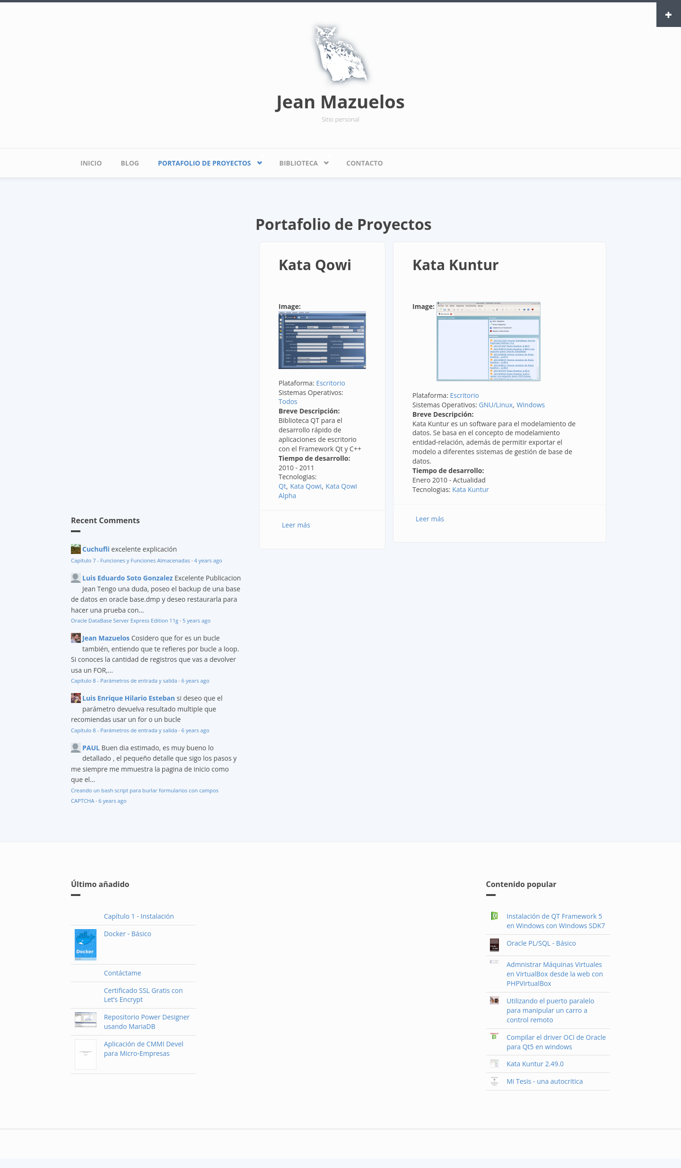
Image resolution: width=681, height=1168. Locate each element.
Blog (130, 162)
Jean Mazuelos (340, 101)
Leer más (296, 524)
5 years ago (196, 620)
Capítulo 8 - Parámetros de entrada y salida (124, 680)
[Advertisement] (142, 348)
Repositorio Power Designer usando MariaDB (147, 1021)
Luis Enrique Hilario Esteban (128, 698)
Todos (288, 401)
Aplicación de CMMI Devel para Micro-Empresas (143, 1048)
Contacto (364, 162)
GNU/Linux (496, 404)
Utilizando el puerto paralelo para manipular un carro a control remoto (550, 1010)
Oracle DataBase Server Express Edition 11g (124, 620)
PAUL (91, 747)
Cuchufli (96, 548)
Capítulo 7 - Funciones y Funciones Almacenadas (130, 560)
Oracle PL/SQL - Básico (541, 943)
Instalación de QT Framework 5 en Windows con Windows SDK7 (555, 921)
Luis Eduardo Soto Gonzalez (127, 577)
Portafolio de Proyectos (206, 160)
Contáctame (122, 972)
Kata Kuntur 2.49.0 (535, 1063)
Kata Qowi (315, 264)
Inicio (91, 162)
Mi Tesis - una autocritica (544, 1081)
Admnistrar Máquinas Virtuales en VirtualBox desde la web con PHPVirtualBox (554, 974)
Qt (282, 486)
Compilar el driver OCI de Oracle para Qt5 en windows (556, 1042)
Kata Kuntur (455, 264)
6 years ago (195, 680)
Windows (531, 404)
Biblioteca (301, 160)
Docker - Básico (127, 933)
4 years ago (208, 560)
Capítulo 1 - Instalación (139, 916)
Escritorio (330, 382)
